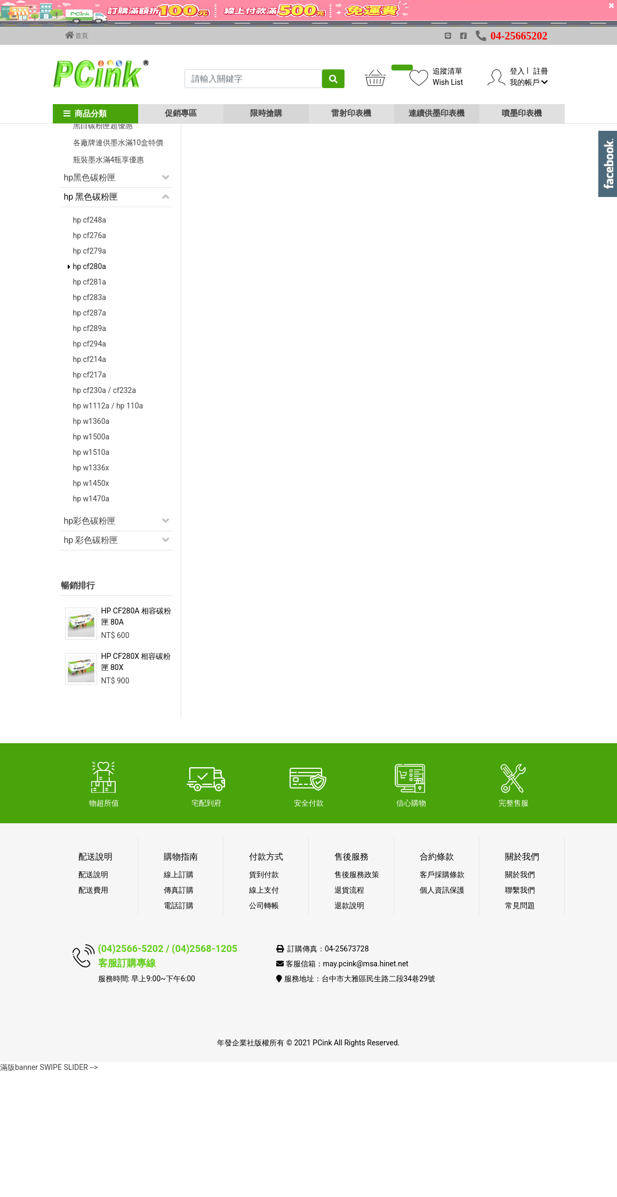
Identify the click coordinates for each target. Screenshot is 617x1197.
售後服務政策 (356, 998)
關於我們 (520, 998)
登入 (517, 71)
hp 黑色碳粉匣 (91, 321)
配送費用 (93, 1014)
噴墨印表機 (522, 113)
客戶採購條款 (442, 998)
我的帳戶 (529, 82)
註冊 (540, 71)
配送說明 (93, 998)
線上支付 (264, 1014)
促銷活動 (81, 198)
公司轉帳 (264, 1029)
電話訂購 (179, 1029)
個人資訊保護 (442, 1014)
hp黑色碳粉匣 (90, 301)
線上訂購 (179, 998)
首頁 (77, 35)
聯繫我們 (520, 1014)
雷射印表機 (351, 113)
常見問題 (520, 1029)
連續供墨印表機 (436, 113)
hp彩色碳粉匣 (90, 645)
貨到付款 (264, 998)
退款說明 (349, 1029)
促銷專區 (181, 113)
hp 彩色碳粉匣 (91, 664)
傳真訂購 (179, 1014)
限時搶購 (266, 113)
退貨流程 (349, 1014)
